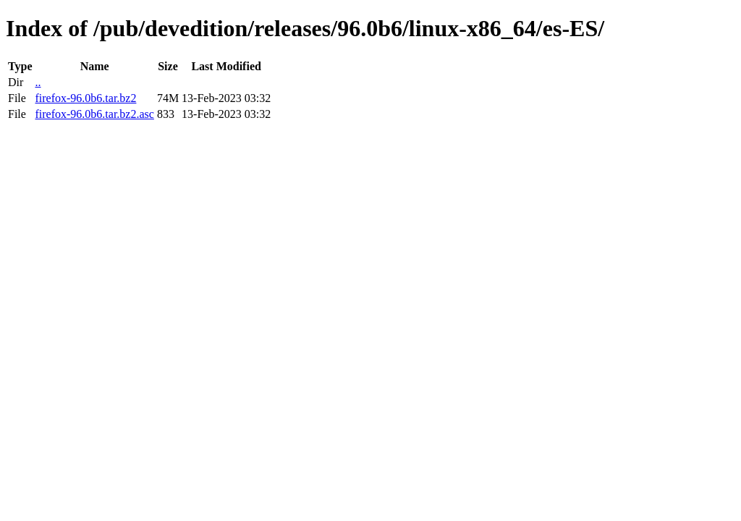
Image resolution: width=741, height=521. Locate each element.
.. (38, 82)
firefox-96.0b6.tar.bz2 (85, 98)
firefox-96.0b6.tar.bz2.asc (94, 114)
